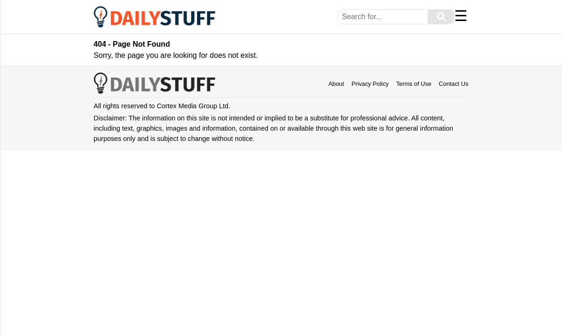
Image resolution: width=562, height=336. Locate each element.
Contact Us (453, 83)
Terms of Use (413, 83)
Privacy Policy (370, 83)
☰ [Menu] (461, 15)
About (336, 83)
